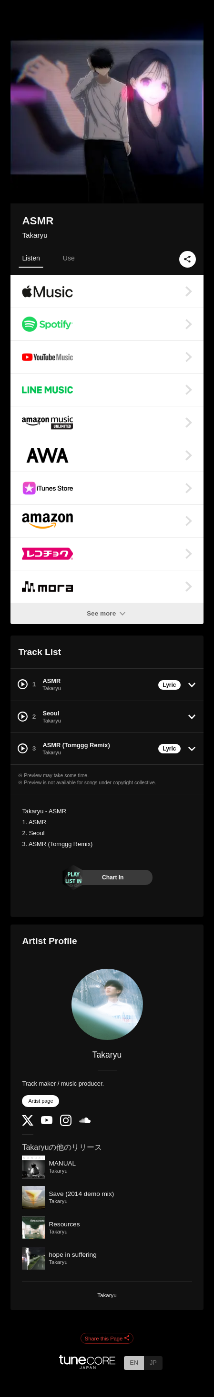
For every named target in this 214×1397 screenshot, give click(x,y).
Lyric (169, 685)
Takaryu (34, 235)
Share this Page (107, 1338)
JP (153, 1362)
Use (69, 258)
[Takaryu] (107, 1004)
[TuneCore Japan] (87, 1366)
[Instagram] (65, 1123)
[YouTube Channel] (46, 1122)
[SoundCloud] (85, 1120)
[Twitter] (27, 1123)
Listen (31, 258)
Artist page (40, 1101)
